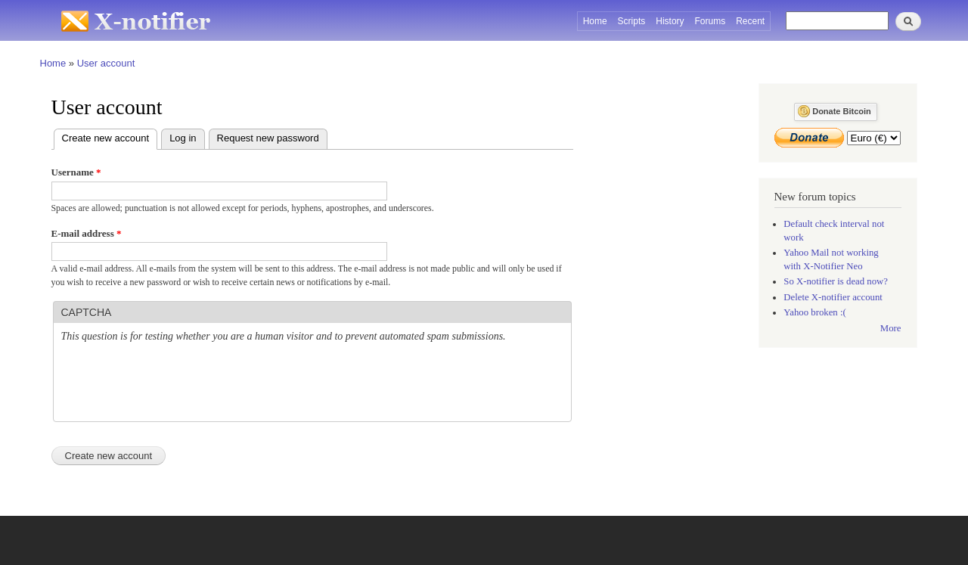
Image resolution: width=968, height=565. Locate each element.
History (670, 21)
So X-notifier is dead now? (835, 281)
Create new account (110, 136)
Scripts (632, 21)
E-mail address (86, 233)
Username (76, 172)
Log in (182, 138)
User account (106, 63)
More (890, 328)
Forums (710, 21)
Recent (750, 21)
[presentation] (176, 384)
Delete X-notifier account (833, 297)
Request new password (268, 138)
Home (595, 21)
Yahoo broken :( (814, 312)
